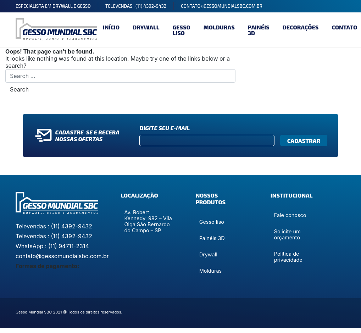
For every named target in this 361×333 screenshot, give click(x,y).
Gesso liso (181, 30)
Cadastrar (303, 140)
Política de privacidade (288, 257)
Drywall (146, 27)
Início (111, 27)
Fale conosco (290, 215)
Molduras (219, 27)
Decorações (301, 27)
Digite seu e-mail (164, 127)
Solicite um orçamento (287, 234)
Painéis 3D (259, 30)
